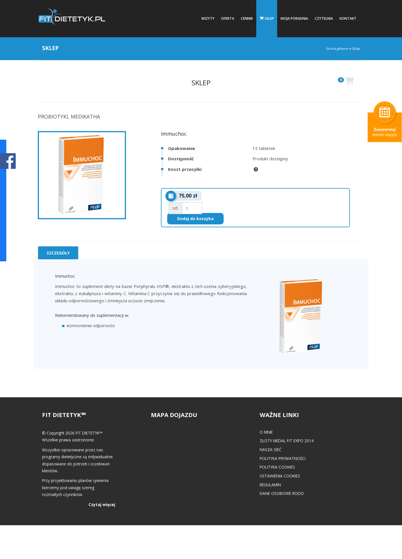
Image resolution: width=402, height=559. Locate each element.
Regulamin (270, 484)
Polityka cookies (277, 467)
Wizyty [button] (207, 18)
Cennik (247, 18)
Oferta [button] (227, 18)
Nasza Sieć (270, 449)
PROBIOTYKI (53, 116)
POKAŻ (8, 161)
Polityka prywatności (283, 458)
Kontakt (348, 18)
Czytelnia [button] (324, 18)
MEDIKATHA (85, 116)
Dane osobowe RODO (282, 493)
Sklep (267, 18)
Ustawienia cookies (280, 476)
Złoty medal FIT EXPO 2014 (287, 440)
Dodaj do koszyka (195, 218)
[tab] (58, 253)
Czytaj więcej (101, 504)
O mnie (266, 432)
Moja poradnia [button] (294, 18)
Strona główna (337, 48)
